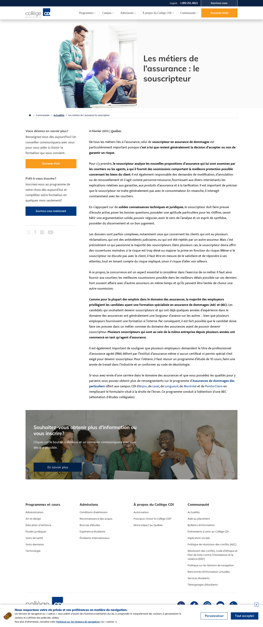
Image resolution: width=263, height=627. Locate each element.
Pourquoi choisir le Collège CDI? (152, 519)
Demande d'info (219, 12)
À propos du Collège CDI (157, 12)
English (173, 3)
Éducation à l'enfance (38, 525)
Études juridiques (36, 532)
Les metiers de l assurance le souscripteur (89, 115)
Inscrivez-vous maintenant (51, 211)
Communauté (187, 12)
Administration (34, 512)
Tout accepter (244, 616)
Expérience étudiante (92, 532)
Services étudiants (199, 578)
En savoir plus (57, 467)
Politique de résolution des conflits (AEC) (212, 545)
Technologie (33, 551)
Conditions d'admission (93, 512)
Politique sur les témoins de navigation (211, 565)
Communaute (42, 115)
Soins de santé (34, 538)
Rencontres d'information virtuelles (209, 572)
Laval (155, 386)
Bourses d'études (90, 525)
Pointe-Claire (214, 386)
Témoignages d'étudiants (203, 585)
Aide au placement (199, 519)
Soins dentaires (35, 545)
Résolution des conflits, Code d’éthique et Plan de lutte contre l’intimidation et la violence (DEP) (212, 555)
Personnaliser (214, 616)
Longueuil (171, 386)
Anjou (143, 386)
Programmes (86, 12)
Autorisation (141, 512)
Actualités (58, 115)
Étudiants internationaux (95, 538)
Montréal (190, 386)
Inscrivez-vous (219, 3)
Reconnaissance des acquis (96, 519)
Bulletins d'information (201, 525)
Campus (107, 12)
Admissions (127, 12)
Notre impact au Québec (148, 525)
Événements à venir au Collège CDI (208, 532)
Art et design (33, 519)
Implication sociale (199, 538)
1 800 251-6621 (189, 3)
